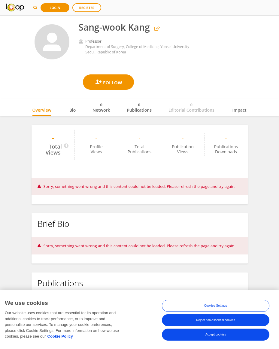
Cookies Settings (215, 306)
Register (87, 7)
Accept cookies (215, 335)
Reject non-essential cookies (215, 321)
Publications (139, 107)
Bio (72, 110)
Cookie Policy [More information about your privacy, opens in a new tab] (60, 337)
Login (55, 7)
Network (101, 107)
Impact (239, 110)
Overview (41, 110)
